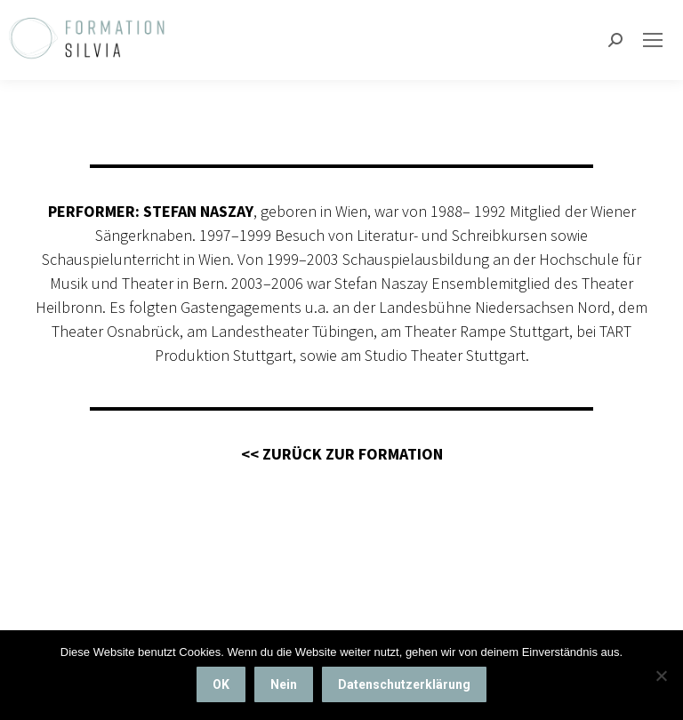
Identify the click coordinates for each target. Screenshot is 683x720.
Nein (283, 684)
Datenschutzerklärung (404, 684)
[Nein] (661, 675)
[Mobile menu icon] (652, 40)
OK (221, 684)
